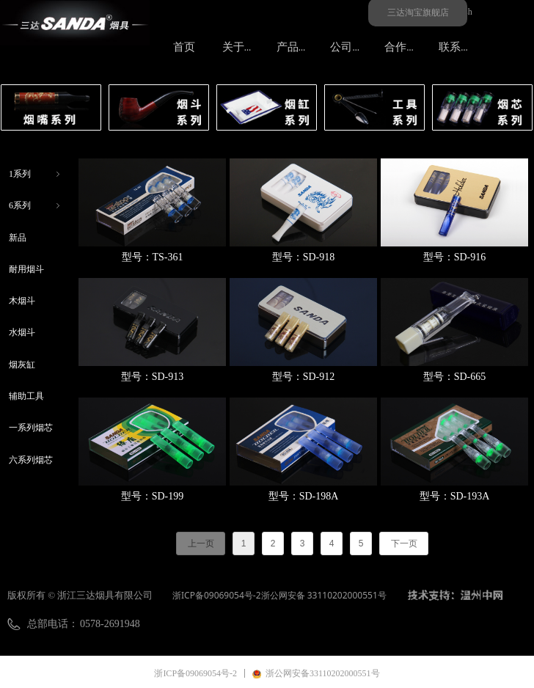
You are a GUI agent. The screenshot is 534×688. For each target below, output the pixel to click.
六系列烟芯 (31, 460)
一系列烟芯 (31, 427)
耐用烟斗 (26, 269)
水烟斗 (22, 332)
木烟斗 (22, 301)
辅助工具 (26, 396)
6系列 (35, 206)
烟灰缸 (22, 364)
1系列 (35, 174)
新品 (17, 238)
